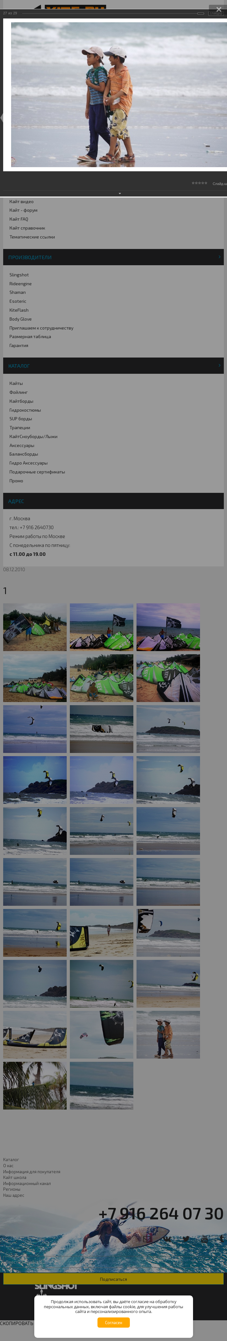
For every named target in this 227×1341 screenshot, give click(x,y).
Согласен (113, 1322)
